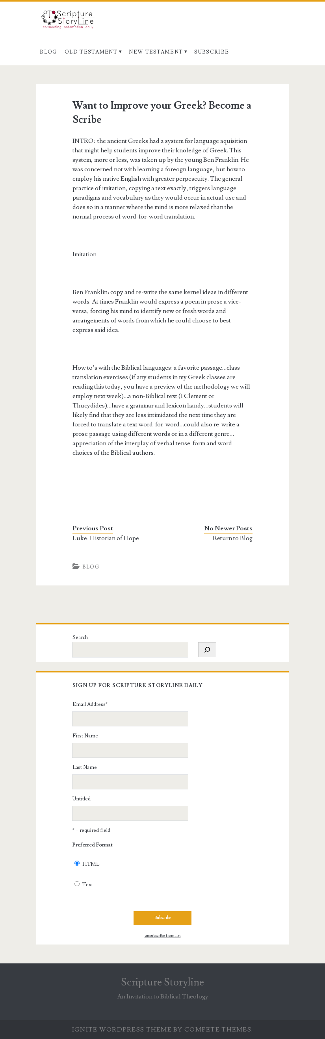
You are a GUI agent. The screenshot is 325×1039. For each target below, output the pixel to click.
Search (80, 637)
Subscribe (211, 52)
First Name (85, 736)
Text (87, 884)
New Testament (156, 52)
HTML (91, 864)
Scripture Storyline (162, 982)
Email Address (90, 704)
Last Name (84, 767)
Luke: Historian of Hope (105, 538)
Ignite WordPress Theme (122, 1029)
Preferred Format (92, 845)
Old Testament (91, 52)
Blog (48, 52)
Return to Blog (233, 538)
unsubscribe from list (163, 935)
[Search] (207, 649)
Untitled (81, 799)
